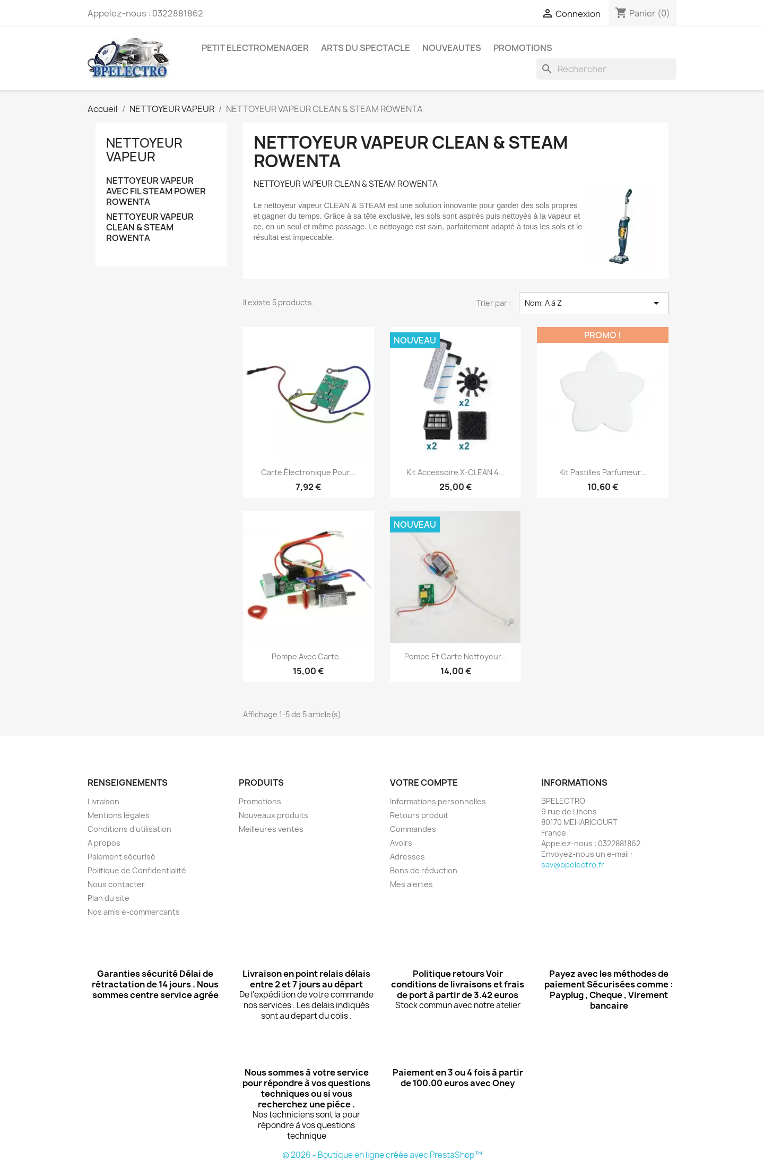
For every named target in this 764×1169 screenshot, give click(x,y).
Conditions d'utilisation (129, 829)
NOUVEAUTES (451, 48)
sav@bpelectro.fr (572, 864)
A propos (104, 843)
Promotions (260, 801)
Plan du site (108, 898)
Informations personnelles (438, 801)
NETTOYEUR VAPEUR (144, 150)
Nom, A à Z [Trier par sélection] (594, 303)
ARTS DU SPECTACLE (365, 48)
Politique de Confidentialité (137, 870)
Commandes (413, 829)
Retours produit (419, 815)
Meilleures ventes (271, 829)
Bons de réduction (423, 870)
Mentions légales (119, 815)
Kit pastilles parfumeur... (603, 472)
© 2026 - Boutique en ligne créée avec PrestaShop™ (382, 1155)
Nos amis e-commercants (134, 912)
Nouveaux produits (273, 815)
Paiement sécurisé (121, 857)
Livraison (103, 801)
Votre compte (424, 782)
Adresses (407, 857)
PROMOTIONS (522, 48)
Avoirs (401, 843)
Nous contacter (116, 884)
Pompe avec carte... (308, 656)
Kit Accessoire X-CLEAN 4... (455, 472)
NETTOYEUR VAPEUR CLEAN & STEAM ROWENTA (150, 227)
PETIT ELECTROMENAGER (255, 48)
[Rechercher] (606, 69)
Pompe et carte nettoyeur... (455, 656)
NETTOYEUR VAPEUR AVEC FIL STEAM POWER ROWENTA (156, 191)
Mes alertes (411, 884)
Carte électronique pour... (308, 472)
